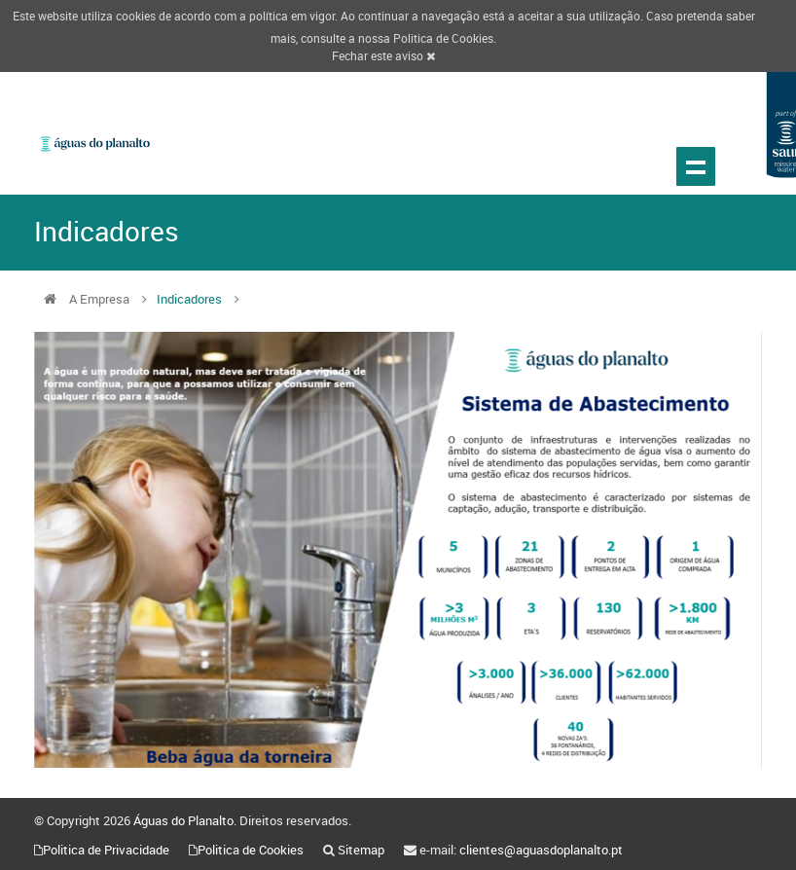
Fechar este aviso (383, 55)
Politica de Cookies (443, 38)
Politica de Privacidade (106, 849)
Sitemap (361, 849)
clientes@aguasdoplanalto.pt (541, 849)
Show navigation (695, 166)
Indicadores (189, 299)
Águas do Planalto (183, 820)
